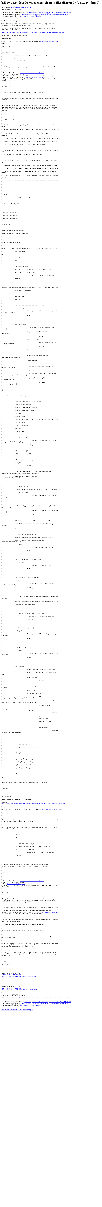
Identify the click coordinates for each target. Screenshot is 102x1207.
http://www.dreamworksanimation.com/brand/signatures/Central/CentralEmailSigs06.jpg (33, 960)
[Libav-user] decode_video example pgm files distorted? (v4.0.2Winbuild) (47, 12)
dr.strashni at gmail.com (49, 46)
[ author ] (39, 16)
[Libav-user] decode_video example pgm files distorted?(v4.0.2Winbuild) (45, 14)
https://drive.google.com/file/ (47, 1091)
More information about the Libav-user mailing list (17, 1205)
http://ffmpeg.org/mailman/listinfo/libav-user (19, 1167)
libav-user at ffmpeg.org (34, 89)
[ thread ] (26, 16)
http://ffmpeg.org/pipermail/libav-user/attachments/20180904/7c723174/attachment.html (37, 1192)
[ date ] (21, 16)
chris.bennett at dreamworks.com (21, 7)
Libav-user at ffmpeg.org (11, 1166)
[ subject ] (33, 16)
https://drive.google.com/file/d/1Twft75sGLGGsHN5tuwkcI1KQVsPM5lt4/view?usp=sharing (32, 35)
